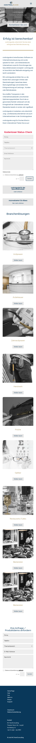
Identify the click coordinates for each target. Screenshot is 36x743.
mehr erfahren (18, 191)
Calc (8, 693)
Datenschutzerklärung (13, 175)
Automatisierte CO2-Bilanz (18, 200)
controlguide (18, 12)
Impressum (10, 710)
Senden (29, 178)
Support (9, 701)
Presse (9, 699)
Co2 (8, 695)
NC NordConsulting (18, 737)
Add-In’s (9, 697)
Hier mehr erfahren (18, 203)
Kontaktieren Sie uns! (18, 25)
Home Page (10, 691)
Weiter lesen (18, 260)
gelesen (21, 175)
